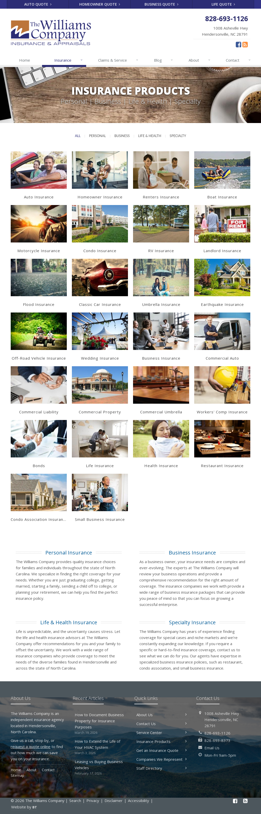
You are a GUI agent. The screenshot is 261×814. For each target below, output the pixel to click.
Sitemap (17, 775)
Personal (97, 136)
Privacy (92, 800)
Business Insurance (192, 552)
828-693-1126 (217, 733)
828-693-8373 (217, 740)
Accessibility (138, 800)
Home (24, 60)
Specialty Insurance (192, 622)
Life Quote (223, 4)
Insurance (68, 60)
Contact (238, 60)
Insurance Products (161, 741)
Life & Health (149, 136)
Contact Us (161, 723)
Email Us (211, 747)
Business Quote (161, 4)
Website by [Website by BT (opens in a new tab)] (24, 806)
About (200, 60)
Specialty (178, 136)
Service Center (161, 732)
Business (122, 136)
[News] (245, 44)
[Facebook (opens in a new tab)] (238, 44)
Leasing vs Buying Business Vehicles (100, 767)
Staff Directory (161, 768)
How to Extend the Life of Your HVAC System (100, 747)
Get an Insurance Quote (161, 750)
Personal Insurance (68, 552)
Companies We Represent (161, 759)
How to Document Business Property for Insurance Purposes (100, 723)
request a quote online (30, 746)
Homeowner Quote (99, 4)
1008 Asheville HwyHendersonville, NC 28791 (221, 719)
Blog (164, 60)
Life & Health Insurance (68, 622)
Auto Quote (37, 4)
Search (75, 800)
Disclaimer (114, 800)
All (78, 136)
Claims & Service (118, 60)
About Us (161, 714)
